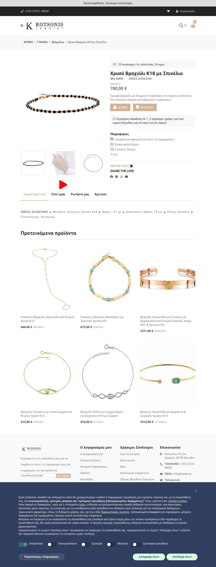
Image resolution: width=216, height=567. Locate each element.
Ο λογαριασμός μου (91, 454)
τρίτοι (82, 504)
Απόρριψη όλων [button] (149, 556)
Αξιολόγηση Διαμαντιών (134, 473)
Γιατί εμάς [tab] (58, 194)
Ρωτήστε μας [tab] (80, 194)
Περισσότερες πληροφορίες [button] (41, 556)
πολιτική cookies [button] (177, 501)
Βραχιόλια (58, 42)
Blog (122, 466)
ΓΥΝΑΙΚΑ (42, 42)
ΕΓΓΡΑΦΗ (63, 476)
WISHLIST (144, 107)
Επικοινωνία (127, 460)
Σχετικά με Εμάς (130, 454)
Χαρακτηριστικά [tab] (35, 194)
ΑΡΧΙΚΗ (28, 42)
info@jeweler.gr (183, 473)
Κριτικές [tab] (101, 194)
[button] (196, 491)
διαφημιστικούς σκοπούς (115, 512)
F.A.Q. (114, 154)
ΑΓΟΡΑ (120, 107)
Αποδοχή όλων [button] (182, 556)
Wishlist (85, 473)
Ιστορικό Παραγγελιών (93, 466)
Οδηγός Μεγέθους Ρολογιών (137, 479)
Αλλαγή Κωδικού (90, 460)
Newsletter (86, 479)
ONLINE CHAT (121, 166)
